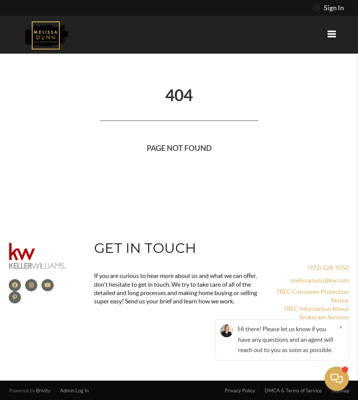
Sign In (328, 8)
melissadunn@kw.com (320, 280)
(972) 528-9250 (328, 267)
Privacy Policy (240, 391)
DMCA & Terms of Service (293, 391)
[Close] (341, 327)
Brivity (43, 391)
